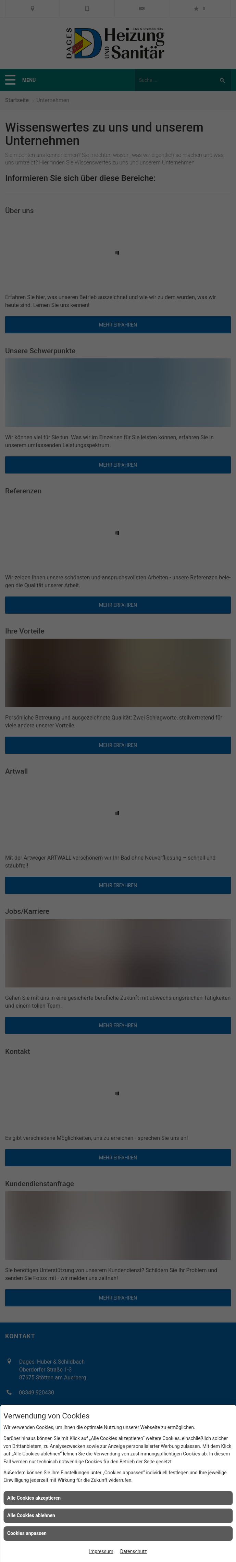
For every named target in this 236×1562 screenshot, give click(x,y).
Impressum (101, 1551)
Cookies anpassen (27, 1533)
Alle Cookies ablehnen (31, 1515)
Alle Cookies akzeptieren (34, 1498)
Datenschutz (133, 1551)
